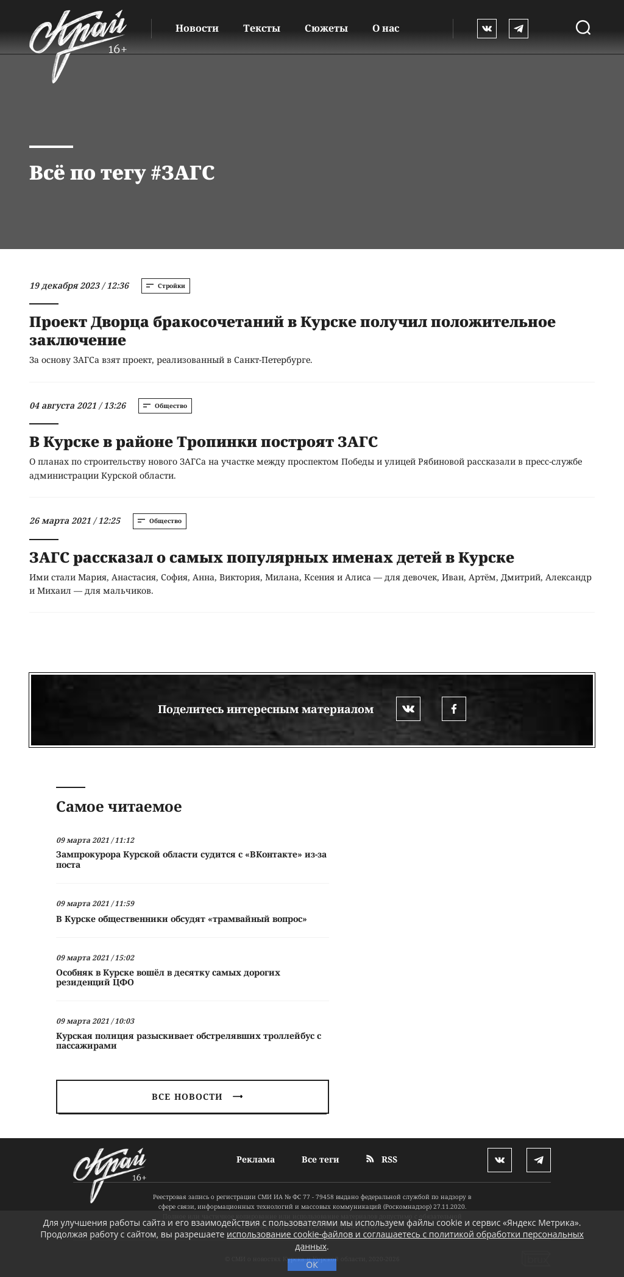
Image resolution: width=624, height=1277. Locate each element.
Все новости (197, 1096)
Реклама (255, 1159)
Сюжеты (326, 28)
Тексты (261, 28)
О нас (385, 28)
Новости (197, 28)
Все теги (320, 1159)
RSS (381, 1159)
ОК (311, 1264)
